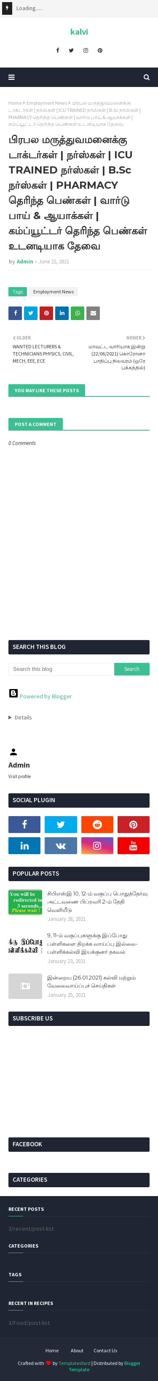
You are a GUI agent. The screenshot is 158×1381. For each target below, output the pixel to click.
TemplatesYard (75, 1363)
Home (14, 103)
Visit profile (19, 776)
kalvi (79, 31)
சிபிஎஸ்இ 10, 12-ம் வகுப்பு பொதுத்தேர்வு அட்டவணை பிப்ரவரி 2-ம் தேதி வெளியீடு (97, 901)
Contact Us (105, 1351)
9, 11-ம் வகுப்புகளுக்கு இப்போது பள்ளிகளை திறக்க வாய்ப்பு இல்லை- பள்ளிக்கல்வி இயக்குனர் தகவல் (92, 943)
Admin (25, 261)
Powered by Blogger (40, 696)
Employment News (47, 103)
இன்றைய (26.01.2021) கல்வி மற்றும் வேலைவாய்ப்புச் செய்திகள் (91, 981)
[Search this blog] (61, 669)
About (77, 1351)
